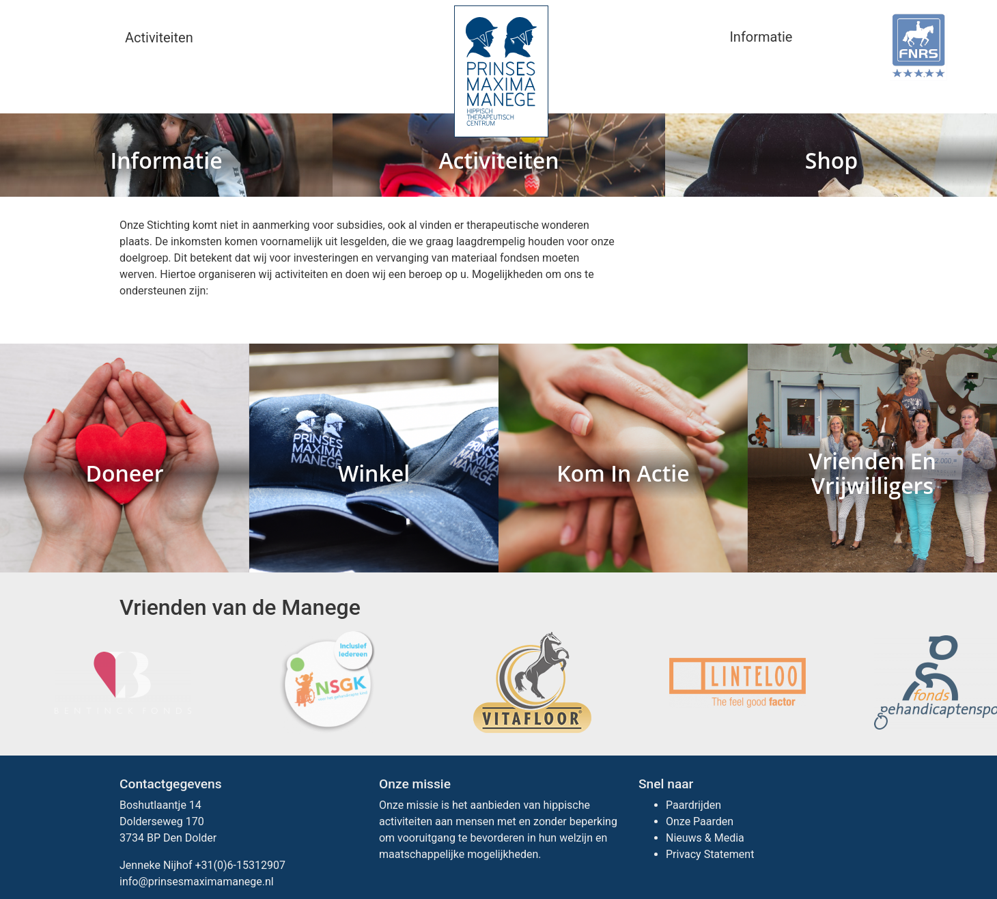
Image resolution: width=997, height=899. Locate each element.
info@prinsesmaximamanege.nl (197, 881)
